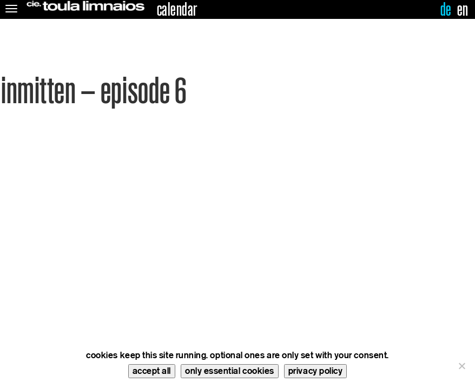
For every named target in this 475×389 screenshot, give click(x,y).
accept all (152, 371)
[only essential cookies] (461, 365)
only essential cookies (229, 371)
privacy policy (315, 371)
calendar (177, 9)
